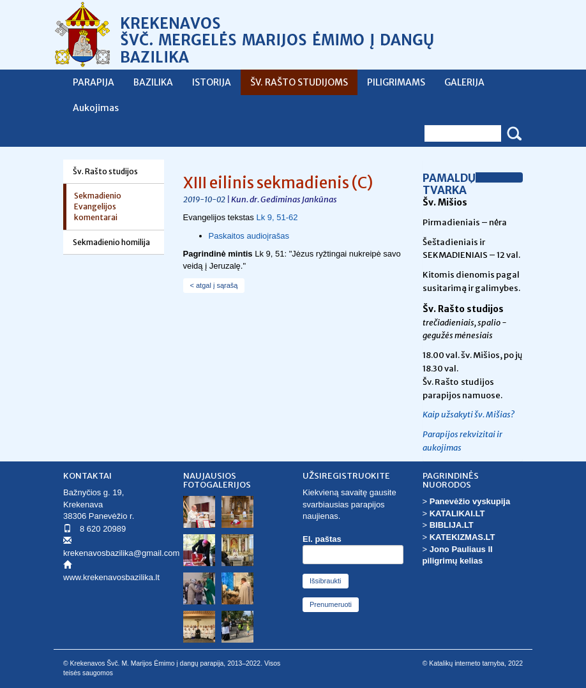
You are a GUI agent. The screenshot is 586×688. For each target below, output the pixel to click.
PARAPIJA (93, 82)
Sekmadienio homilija (111, 242)
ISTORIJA (211, 82)
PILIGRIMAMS (396, 82)
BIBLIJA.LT (452, 525)
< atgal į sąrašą (214, 285)
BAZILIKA (153, 82)
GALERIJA (464, 82)
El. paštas (322, 539)
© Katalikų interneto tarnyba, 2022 (473, 663)
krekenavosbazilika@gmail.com (121, 553)
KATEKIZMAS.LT (462, 537)
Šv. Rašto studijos (105, 171)
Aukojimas (96, 108)
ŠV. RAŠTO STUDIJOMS (299, 82)
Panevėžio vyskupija (470, 501)
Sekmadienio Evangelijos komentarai (97, 206)
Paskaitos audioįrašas (250, 236)
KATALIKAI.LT (457, 513)
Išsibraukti (326, 581)
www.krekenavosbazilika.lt (111, 577)
